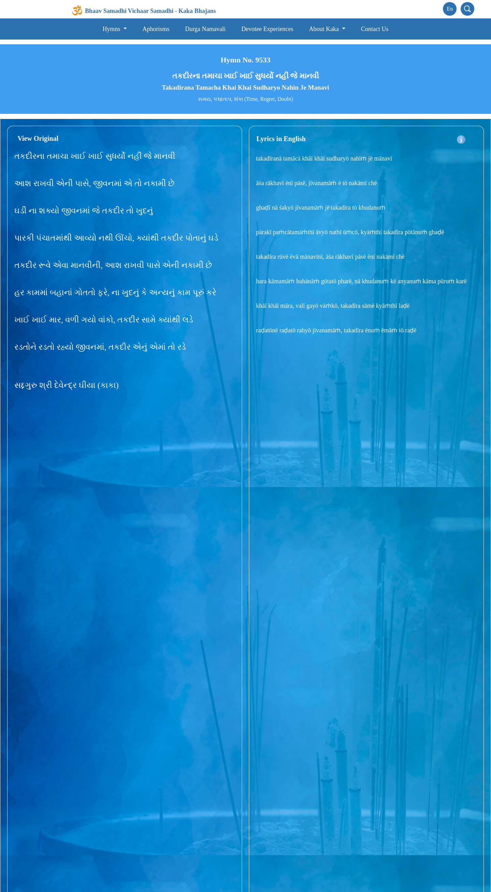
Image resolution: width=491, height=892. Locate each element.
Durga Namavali (205, 29)
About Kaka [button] (324, 29)
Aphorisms (156, 29)
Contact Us (375, 29)
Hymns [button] (112, 29)
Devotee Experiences (267, 29)
